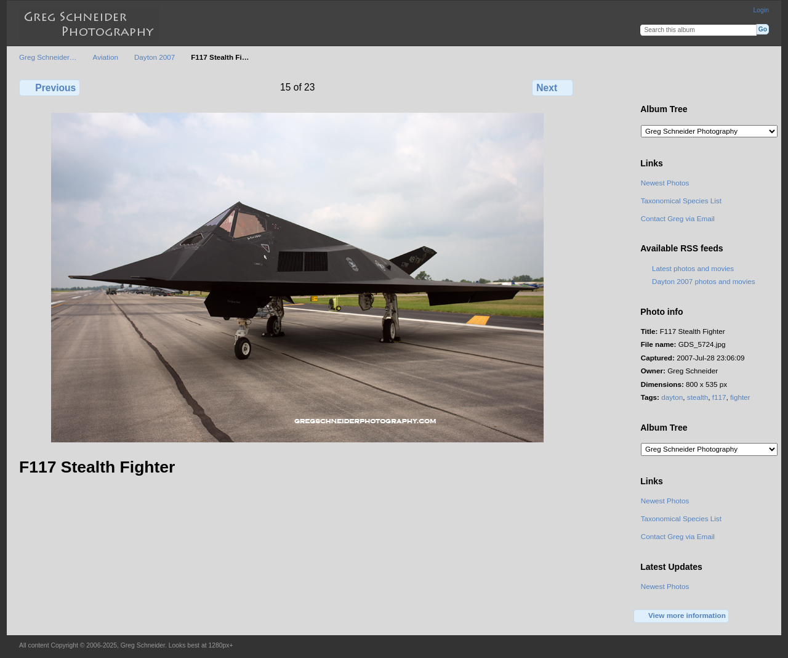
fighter (740, 397)
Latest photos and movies (693, 268)
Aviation (105, 57)
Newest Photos (665, 183)
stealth (697, 397)
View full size (647, 86)
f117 (719, 397)
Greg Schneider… (48, 57)
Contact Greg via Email (678, 218)
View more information (681, 616)
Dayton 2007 (154, 57)
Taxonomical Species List (681, 201)
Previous (49, 87)
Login (761, 10)
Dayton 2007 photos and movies (703, 281)
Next (552, 87)
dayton (672, 397)
